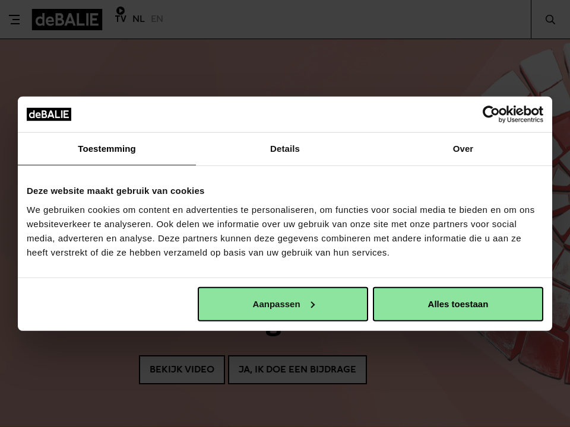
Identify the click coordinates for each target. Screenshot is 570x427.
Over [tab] (463, 149)
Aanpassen (284, 303)
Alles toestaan (458, 303)
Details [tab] (285, 149)
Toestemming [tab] (107, 149)
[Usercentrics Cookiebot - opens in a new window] (491, 114)
